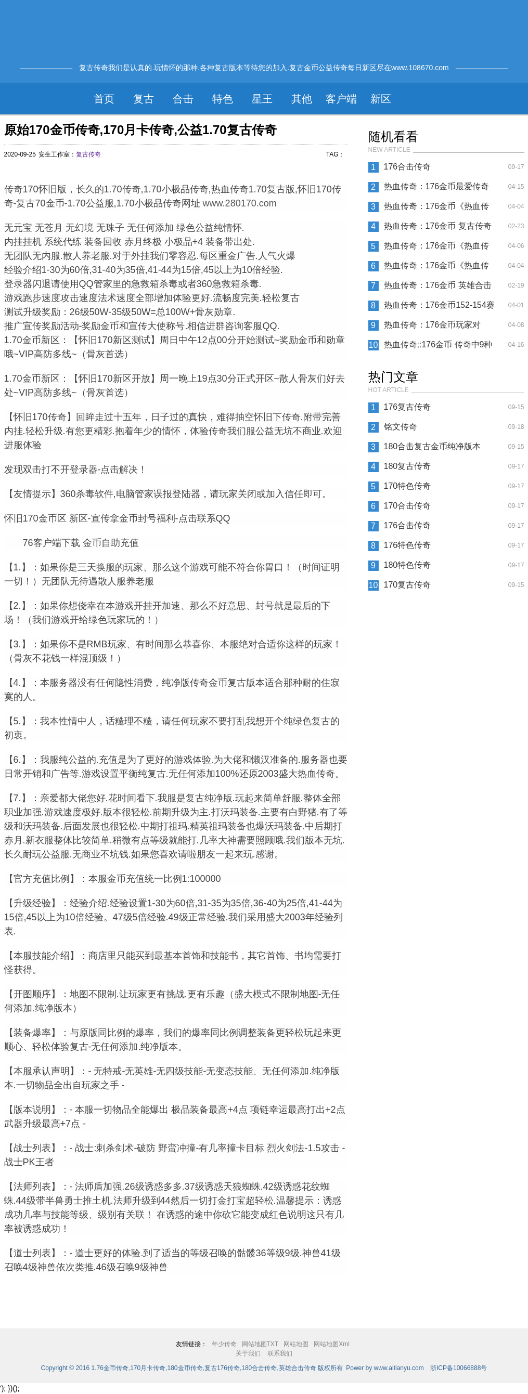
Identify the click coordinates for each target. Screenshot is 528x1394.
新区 (380, 99)
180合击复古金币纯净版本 (432, 446)
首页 (104, 99)
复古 (143, 99)
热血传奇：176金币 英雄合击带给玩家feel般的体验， (438, 288)
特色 (222, 99)
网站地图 (296, 1344)
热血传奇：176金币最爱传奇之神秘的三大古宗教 (437, 189)
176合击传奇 (407, 166)
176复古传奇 (407, 406)
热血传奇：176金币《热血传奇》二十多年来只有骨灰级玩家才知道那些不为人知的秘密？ (438, 248)
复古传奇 (88, 154)
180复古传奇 (407, 466)
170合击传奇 (407, 505)
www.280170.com (240, 203)
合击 (183, 99)
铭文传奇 (400, 426)
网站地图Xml (332, 1344)
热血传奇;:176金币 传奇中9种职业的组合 (438, 347)
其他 (301, 99)
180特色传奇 (407, 565)
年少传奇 (224, 1344)
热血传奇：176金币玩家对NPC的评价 (432, 327)
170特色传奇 (407, 485)
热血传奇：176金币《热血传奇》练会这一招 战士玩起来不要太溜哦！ (439, 209)
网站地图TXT (260, 1344)
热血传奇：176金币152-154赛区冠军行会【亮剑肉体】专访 (439, 308)
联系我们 (279, 1353)
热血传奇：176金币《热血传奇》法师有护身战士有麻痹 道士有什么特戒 (439, 268)
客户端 (341, 99)
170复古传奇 (407, 584)
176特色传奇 (407, 545)
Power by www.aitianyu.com (384, 1368)
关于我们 (248, 1353)
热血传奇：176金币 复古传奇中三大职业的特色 (438, 229)
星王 (262, 99)
